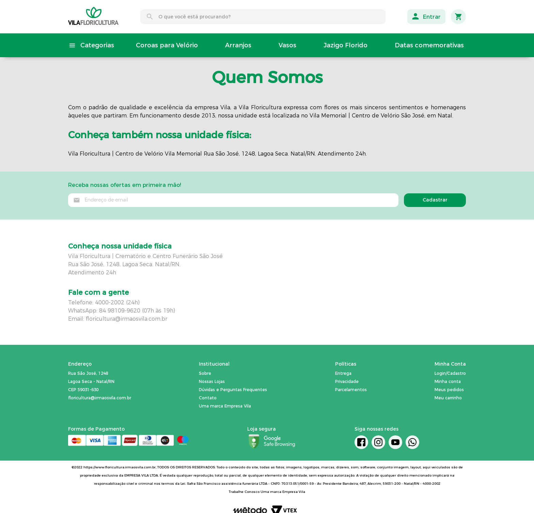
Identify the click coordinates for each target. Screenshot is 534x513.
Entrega (343, 373)
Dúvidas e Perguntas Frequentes (233, 389)
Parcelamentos (351, 389)
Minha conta (448, 381)
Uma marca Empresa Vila (225, 405)
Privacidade (347, 381)
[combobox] (263, 16)
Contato (208, 397)
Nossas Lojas (212, 381)
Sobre (205, 373)
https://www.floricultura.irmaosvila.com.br (119, 467)
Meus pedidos (449, 389)
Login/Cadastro (450, 373)
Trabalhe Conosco (244, 492)
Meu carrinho (448, 397)
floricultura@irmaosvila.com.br (126, 319)
